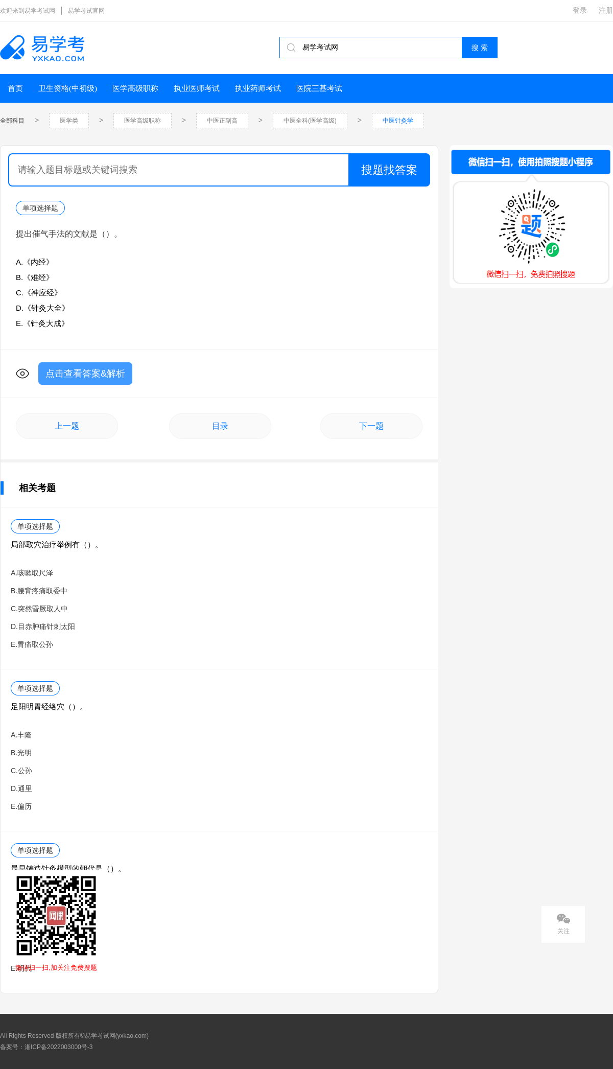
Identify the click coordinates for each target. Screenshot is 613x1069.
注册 (606, 10)
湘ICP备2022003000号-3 (58, 1047)
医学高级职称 (135, 88)
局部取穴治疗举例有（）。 (57, 544)
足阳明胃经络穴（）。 (49, 706)
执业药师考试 (258, 88)
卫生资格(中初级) (67, 88)
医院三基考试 (319, 88)
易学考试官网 (86, 10)
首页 (15, 88)
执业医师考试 (197, 88)
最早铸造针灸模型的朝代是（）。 (68, 868)
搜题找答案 (389, 170)
